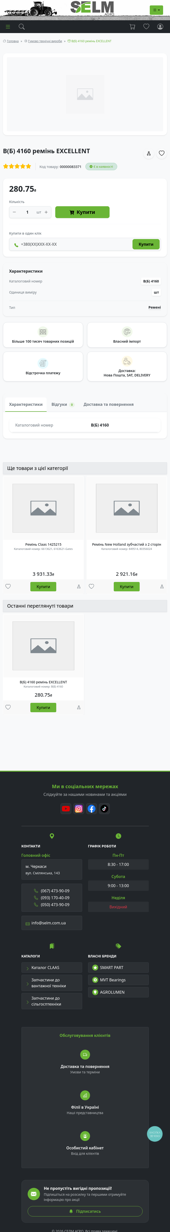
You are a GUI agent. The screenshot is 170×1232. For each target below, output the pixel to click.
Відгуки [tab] (63, 404)
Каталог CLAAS (42, 967)
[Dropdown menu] (156, 10)
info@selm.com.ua (46, 923)
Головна (13, 41)
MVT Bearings (109, 980)
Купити (82, 212)
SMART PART (107, 968)
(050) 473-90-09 (52, 904)
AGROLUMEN (108, 992)
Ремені (155, 307)
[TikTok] (104, 808)
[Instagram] (78, 808)
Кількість (16, 201)
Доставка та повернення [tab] (109, 404)
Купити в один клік (25, 233)
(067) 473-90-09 (52, 891)
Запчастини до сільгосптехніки (43, 1001)
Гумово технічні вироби (45, 41)
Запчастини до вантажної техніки (46, 983)
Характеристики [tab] (26, 404)
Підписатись (85, 1211)
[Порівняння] (79, 586)
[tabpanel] (85, 425)
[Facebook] (91, 808)
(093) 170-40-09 (52, 897)
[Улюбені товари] (8, 586)
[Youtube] (65, 808)
